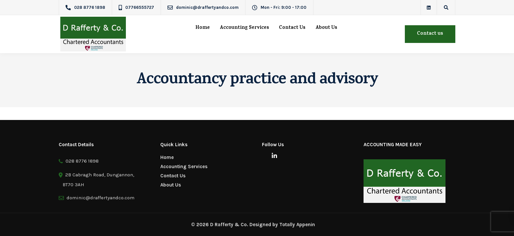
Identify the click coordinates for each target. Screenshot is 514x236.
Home (202, 28)
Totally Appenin (297, 224)
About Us (326, 28)
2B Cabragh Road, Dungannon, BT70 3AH (96, 178)
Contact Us (292, 28)
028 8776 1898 (79, 161)
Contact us (430, 34)
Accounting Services (244, 28)
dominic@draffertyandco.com (99, 198)
